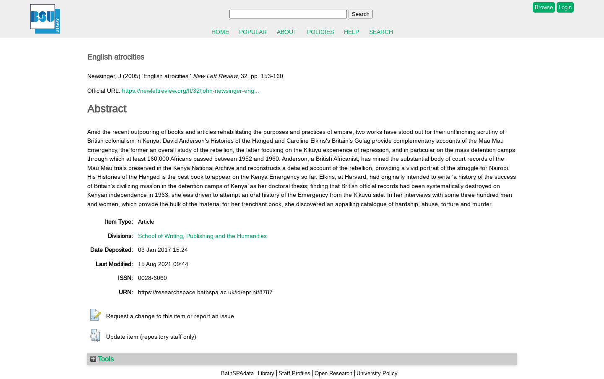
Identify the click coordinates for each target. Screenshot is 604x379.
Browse (544, 7)
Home (220, 32)
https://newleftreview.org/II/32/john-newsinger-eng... (190, 90)
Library (266, 373)
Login (565, 7)
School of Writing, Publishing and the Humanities (202, 236)
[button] (95, 315)
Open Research (333, 373)
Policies (320, 32)
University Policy (377, 373)
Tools (102, 359)
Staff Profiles (294, 373)
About (287, 32)
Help (351, 32)
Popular (253, 32)
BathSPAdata (237, 373)
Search (381, 32)
